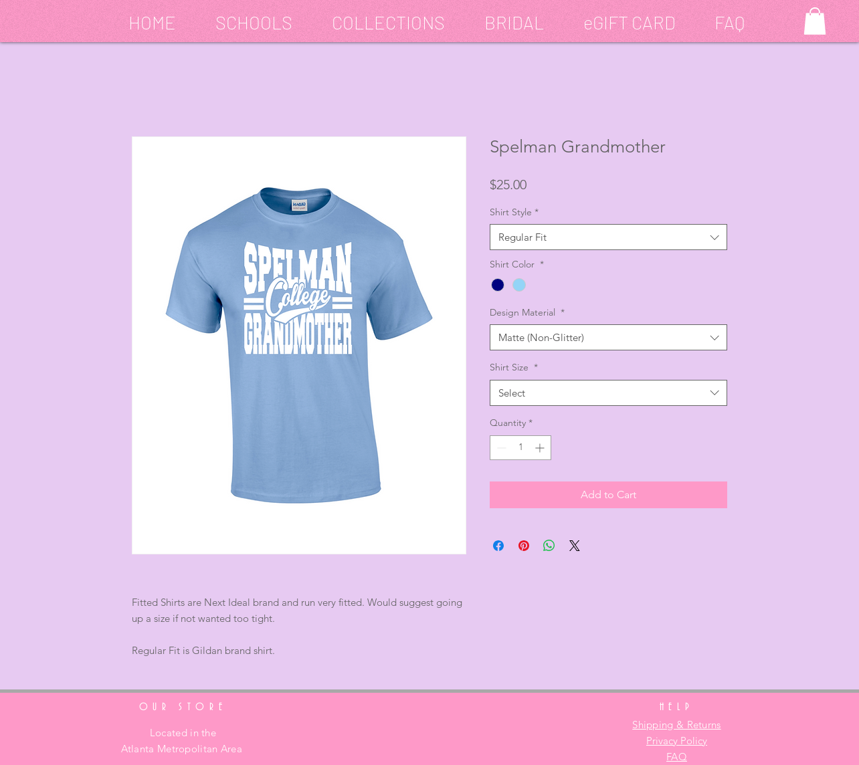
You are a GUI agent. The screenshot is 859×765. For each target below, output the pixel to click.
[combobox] (608, 237)
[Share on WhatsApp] (549, 546)
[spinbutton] (520, 447)
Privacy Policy (676, 740)
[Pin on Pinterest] (524, 546)
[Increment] (541, 447)
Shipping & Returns (676, 724)
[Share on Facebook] (498, 546)
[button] (244, 20)
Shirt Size (514, 367)
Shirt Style (514, 212)
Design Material (527, 312)
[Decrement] (500, 447)
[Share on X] (575, 546)
